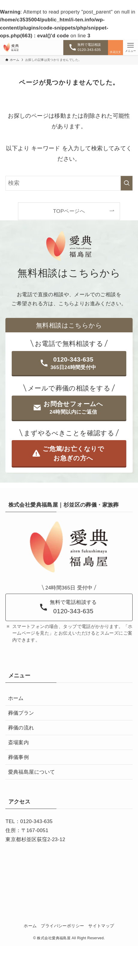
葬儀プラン (21, 713)
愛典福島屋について (31, 772)
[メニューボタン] (130, 47)
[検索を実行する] (127, 183)
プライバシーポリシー (62, 926)
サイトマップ (101, 926)
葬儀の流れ (21, 728)
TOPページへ (69, 211)
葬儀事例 (18, 757)
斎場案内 (18, 742)
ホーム (16, 698)
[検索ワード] (68, 183)
